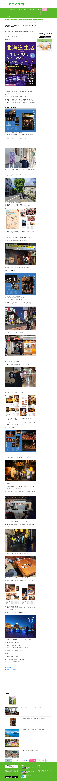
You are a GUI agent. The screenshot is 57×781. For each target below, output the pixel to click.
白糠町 (46, 12)
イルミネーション (35, 19)
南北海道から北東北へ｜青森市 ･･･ (30, 768)
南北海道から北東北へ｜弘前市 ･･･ (30, 772)
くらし (23, 12)
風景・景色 (23, 19)
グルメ (19, 12)
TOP (6, 9)
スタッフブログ (8, 12)
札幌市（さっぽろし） (9, 19)
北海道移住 (39, 9)
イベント (31, 19)
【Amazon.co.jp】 (8, 667)
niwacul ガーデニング (36, 12)
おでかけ (14, 12)
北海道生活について (12, 9)
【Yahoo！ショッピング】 (9, 665)
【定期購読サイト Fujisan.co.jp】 (11, 669)
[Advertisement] (20, 681)
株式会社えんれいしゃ (41, 767)
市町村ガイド (28, 12)
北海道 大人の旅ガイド (22, 9)
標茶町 (42, 12)
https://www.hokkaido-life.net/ (30, 670)
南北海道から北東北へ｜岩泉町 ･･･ (30, 776)
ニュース (44, 9)
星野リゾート (8, 16)
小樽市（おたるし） (15, 19)
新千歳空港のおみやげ (31, 9)
